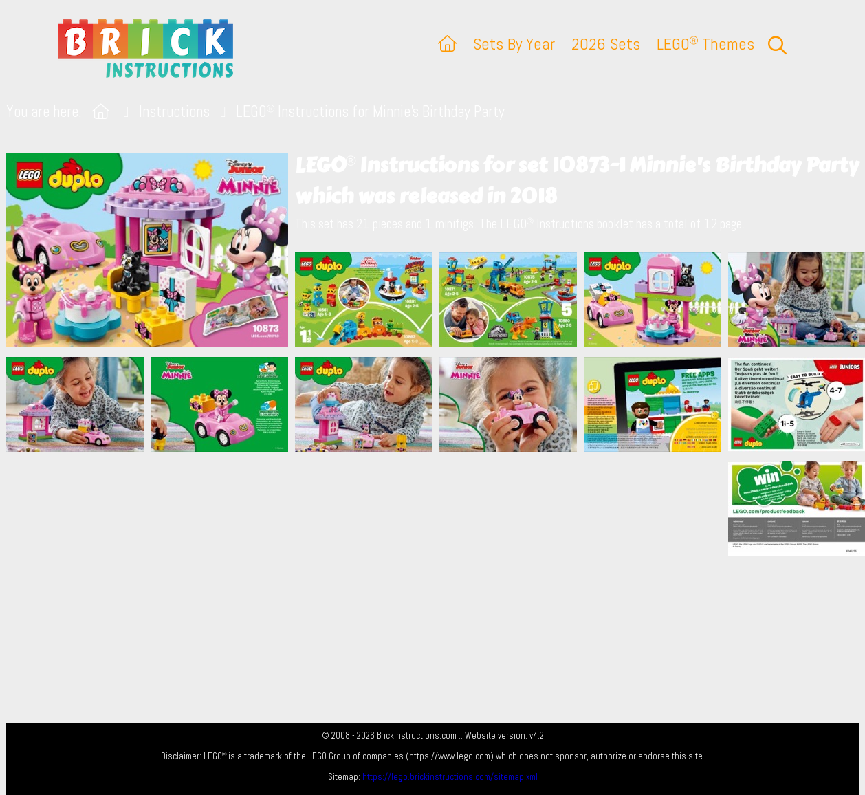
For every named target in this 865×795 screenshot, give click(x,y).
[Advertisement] (439, 530)
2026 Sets (605, 43)
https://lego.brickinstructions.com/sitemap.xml (450, 777)
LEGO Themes (705, 43)
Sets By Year (514, 43)
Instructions (174, 112)
